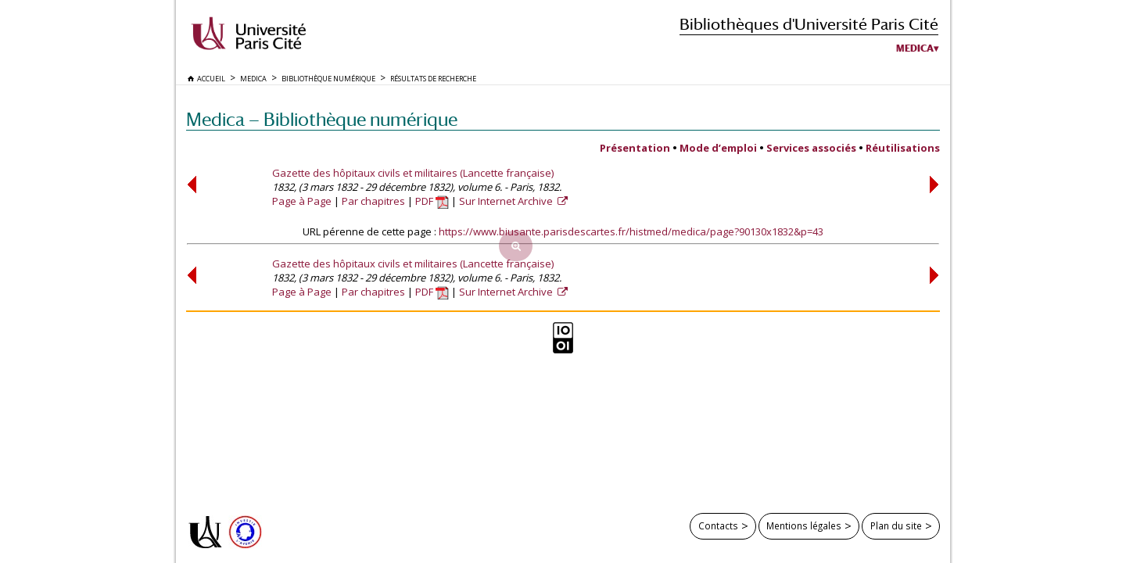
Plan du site (896, 525)
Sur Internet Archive (507, 201)
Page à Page (302, 201)
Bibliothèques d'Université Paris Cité (809, 24)
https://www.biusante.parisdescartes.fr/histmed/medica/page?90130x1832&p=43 (631, 231)
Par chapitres (373, 201)
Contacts (718, 525)
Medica (915, 48)
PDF (432, 201)
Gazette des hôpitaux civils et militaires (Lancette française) (413, 173)
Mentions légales (803, 525)
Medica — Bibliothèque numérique (321, 119)
